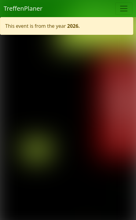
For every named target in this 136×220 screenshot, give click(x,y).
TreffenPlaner (23, 8)
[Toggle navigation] (123, 8)
